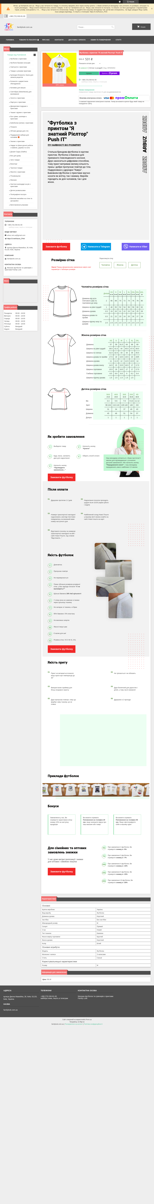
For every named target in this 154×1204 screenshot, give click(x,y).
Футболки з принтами (18, 59)
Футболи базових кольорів (20, 63)
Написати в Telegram (96, 246)
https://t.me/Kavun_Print (16, 238)
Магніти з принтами (17, 172)
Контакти (59, 40)
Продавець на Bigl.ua (77, 1022)
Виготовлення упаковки (19, 205)
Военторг (13, 164)
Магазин (13, 180)
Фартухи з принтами (18, 102)
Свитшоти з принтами (18, 67)
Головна (10, 40)
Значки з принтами (17, 141)
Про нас (46, 40)
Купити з (109, 73)
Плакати (13, 127)
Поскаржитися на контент (74, 1024)
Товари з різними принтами (20, 71)
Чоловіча (105, 265)
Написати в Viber (135, 246)
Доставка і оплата (77, 40)
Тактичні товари (16, 168)
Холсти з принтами (17, 98)
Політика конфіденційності (93, 1024)
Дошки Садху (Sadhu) (18, 152)
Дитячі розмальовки (18, 190)
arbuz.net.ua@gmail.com (16, 235)
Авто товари (15, 160)
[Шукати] (112, 27)
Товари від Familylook (16, 55)
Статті (118, 40)
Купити (89, 73)
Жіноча (120, 265)
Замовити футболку (61, 477)
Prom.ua (89, 1019)
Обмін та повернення (101, 40)
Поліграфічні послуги (18, 194)
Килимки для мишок (18, 88)
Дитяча (134, 265)
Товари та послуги (28, 40)
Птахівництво (15, 176)
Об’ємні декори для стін (19, 131)
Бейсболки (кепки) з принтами (21, 123)
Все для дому (15, 156)
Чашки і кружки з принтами (20, 112)
